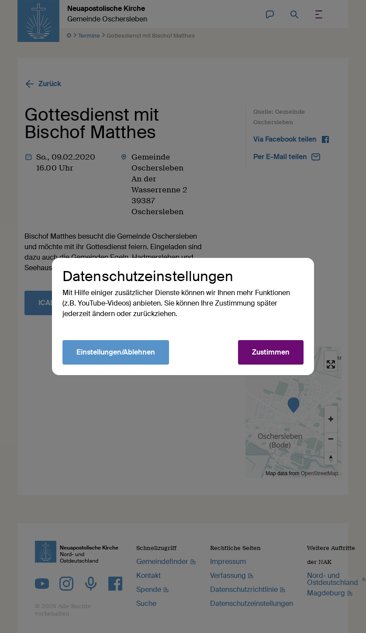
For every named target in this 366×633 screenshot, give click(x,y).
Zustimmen (271, 352)
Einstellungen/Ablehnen (115, 352)
